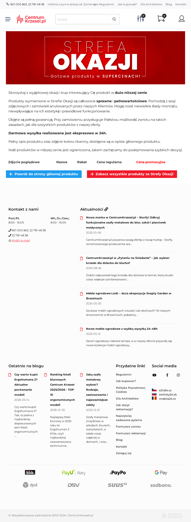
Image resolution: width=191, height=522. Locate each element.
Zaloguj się (123, 453)
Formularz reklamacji (131, 433)
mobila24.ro (164, 398)
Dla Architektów (151, 4)
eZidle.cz (162, 390)
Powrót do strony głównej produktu (44, 174)
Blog (169, 4)
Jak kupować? (127, 4)
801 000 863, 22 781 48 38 (25, 4)
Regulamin (106, 4)
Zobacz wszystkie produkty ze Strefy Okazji (132, 174)
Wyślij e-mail (21, 240)
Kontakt (180, 4)
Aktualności (94, 209)
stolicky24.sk (164, 394)
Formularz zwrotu (128, 426)
